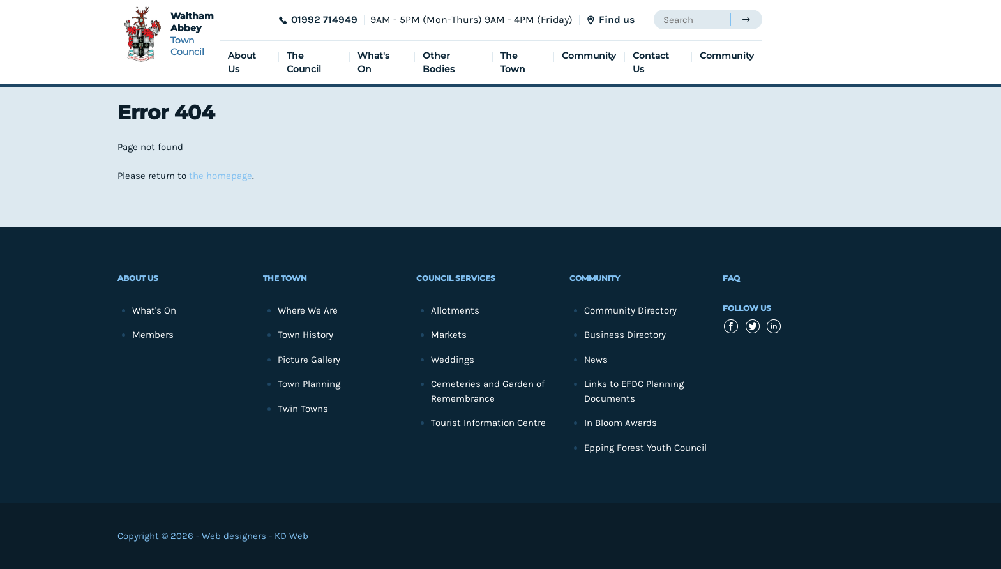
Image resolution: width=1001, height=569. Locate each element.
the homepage (220, 175)
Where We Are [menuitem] (308, 310)
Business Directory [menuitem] (625, 334)
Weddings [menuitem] (452, 359)
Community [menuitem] (589, 55)
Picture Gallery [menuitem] (309, 359)
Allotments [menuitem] (455, 310)
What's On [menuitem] (373, 62)
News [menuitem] (596, 359)
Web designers (234, 536)
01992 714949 (324, 19)
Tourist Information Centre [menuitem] (488, 423)
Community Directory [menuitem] (630, 310)
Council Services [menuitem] (455, 278)
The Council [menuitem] (304, 62)
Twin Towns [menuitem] (303, 408)
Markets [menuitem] (449, 334)
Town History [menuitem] (305, 334)
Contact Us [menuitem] (651, 62)
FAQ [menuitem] (731, 278)
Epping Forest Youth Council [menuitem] (645, 447)
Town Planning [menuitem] (309, 384)
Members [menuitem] (153, 334)
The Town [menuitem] (512, 62)
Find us (617, 19)
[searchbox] (692, 19)
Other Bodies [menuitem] (439, 62)
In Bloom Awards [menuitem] (620, 423)
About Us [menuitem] (242, 62)
